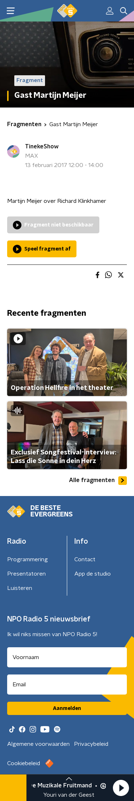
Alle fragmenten (98, 480)
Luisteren (19, 588)
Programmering (27, 559)
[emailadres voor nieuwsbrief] (67, 684)
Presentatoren (26, 574)
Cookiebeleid (23, 763)
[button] (120, 787)
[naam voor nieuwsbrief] (67, 657)
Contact (84, 559)
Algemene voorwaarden (38, 744)
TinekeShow (42, 146)
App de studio (92, 574)
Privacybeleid (91, 744)
